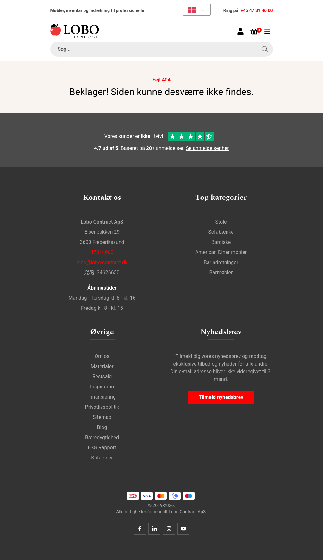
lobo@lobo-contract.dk (102, 262)
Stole (221, 222)
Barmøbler (221, 273)
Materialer (101, 366)
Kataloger (102, 458)
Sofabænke (221, 232)
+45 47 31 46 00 (257, 10)
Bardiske (221, 242)
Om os (102, 356)
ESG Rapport (102, 448)
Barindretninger (221, 262)
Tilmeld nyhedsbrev (221, 397)
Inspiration (102, 387)
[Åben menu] (267, 31)
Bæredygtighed (102, 437)
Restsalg (102, 377)
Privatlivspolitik (102, 407)
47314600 (102, 252)
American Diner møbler (221, 252)
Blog (102, 427)
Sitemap (102, 417)
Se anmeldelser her (207, 148)
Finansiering (102, 397)
